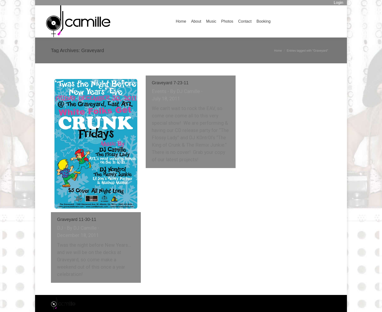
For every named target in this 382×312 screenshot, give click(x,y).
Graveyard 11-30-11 (76, 219)
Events (159, 91)
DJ (60, 228)
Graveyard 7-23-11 (170, 82)
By (82, 228)
